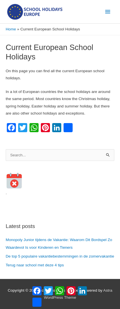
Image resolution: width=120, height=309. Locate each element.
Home (11, 29)
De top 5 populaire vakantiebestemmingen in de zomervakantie (60, 256)
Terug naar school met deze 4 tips (35, 265)
